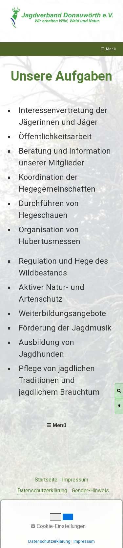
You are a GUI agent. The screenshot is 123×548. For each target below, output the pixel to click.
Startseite (46, 480)
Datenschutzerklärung (42, 490)
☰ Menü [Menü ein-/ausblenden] (108, 49)
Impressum (75, 480)
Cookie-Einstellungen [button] (58, 526)
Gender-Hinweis (90, 490)
